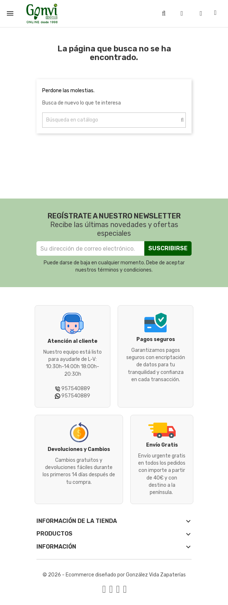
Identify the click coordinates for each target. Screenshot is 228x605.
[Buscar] (114, 120)
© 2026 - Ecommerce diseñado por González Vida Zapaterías (114, 575)
